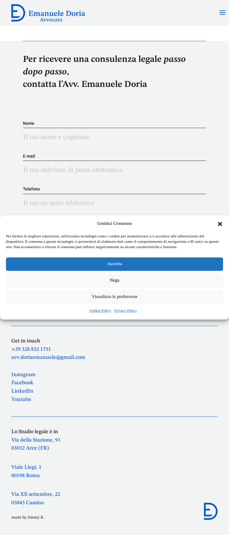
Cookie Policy (100, 311)
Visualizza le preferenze (114, 297)
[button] (220, 224)
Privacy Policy (125, 311)
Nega (114, 280)
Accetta (114, 264)
